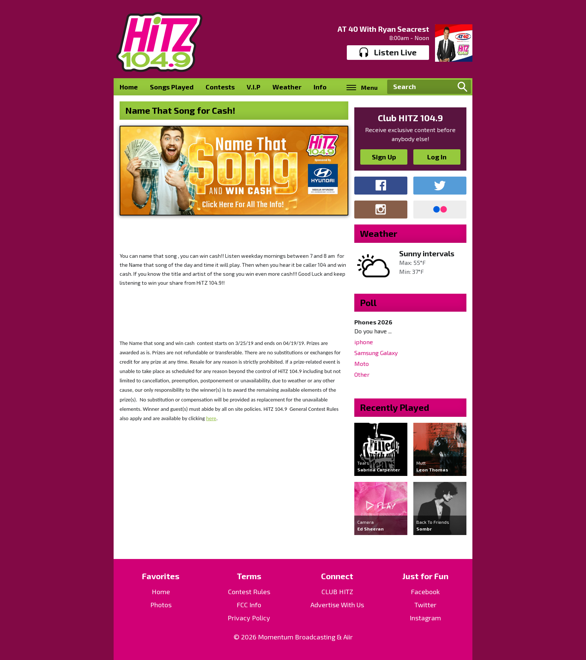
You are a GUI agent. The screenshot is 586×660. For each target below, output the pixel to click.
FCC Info (249, 605)
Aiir (348, 637)
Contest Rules (249, 591)
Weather (287, 87)
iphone (363, 341)
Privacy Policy (249, 618)
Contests (220, 87)
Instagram (425, 618)
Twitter (425, 605)
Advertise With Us (337, 605)
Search (462, 87)
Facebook (425, 591)
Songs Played (172, 87)
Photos (161, 605)
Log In (437, 157)
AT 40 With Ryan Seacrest (383, 28)
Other (362, 374)
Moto (361, 363)
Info (320, 87)
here (211, 418)
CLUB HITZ (337, 591)
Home (129, 87)
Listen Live (388, 52)
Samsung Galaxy (376, 352)
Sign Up (384, 157)
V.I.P (253, 87)
